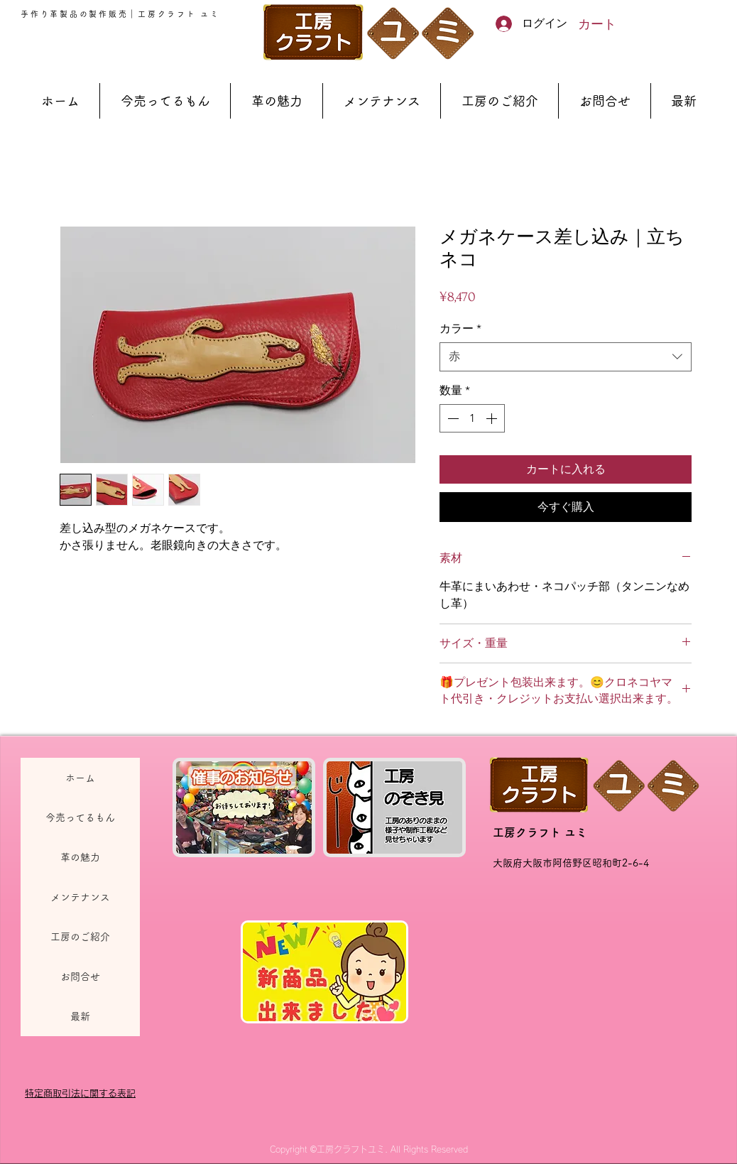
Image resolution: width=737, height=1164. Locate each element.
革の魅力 (80, 857)
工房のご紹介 (80, 937)
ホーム (80, 778)
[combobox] (566, 356)
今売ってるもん (80, 817)
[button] (605, 23)
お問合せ (80, 976)
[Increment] (493, 418)
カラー (460, 328)
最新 (80, 1016)
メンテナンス (80, 897)
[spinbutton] (472, 418)
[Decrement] (452, 418)
